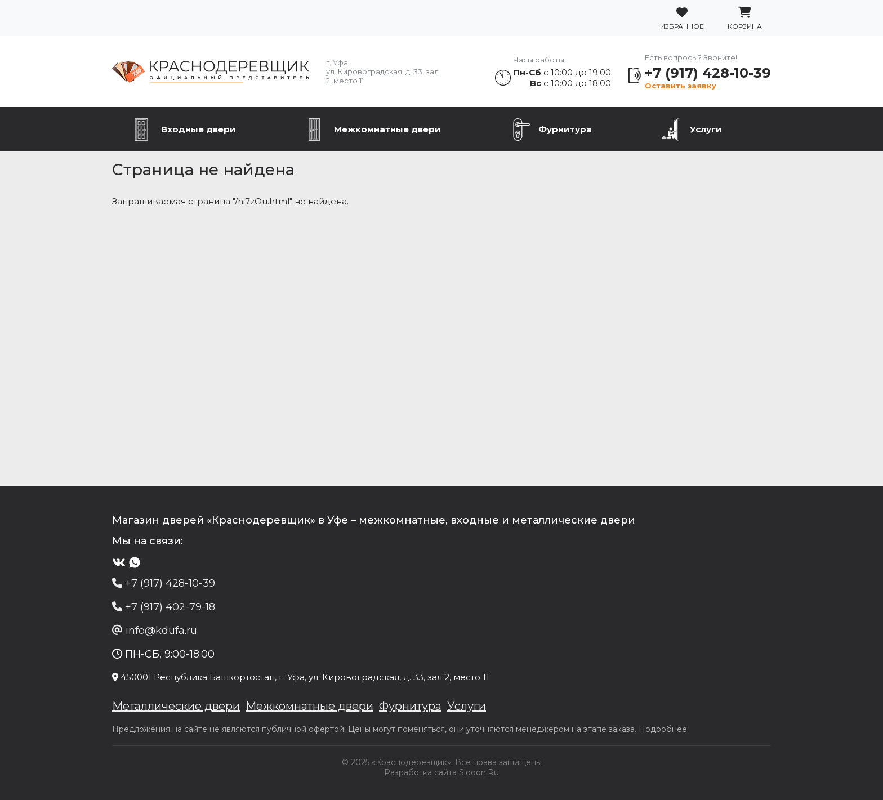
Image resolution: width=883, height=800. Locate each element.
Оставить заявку (680, 85)
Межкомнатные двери (387, 129)
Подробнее (663, 729)
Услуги (706, 129)
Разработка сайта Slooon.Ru (441, 772)
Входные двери (198, 129)
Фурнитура (565, 129)
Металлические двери (176, 706)
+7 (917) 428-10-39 (708, 73)
